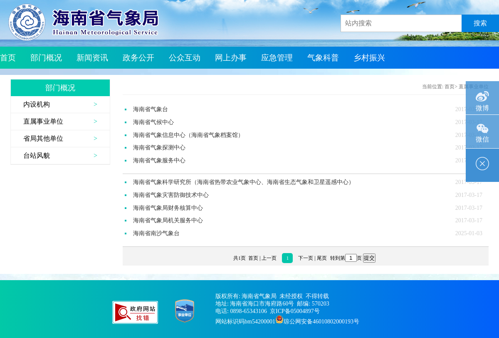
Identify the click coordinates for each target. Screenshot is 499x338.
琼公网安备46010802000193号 (321, 321)
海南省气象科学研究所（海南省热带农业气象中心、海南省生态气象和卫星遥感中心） (243, 182)
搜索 (480, 23)
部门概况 (46, 57)
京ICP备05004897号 (295, 311)
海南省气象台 (150, 109)
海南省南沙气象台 (156, 233)
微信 (482, 129)
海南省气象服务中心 (159, 160)
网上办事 (231, 57)
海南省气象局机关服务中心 (168, 220)
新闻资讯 (92, 57)
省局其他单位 (43, 138)
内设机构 (36, 104)
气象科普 (323, 57)
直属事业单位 (43, 121)
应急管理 (277, 57)
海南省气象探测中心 (159, 147)
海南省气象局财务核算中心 (168, 208)
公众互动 (184, 57)
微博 (482, 96)
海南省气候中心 (153, 122)
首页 (8, 57)
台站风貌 (36, 155)
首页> (451, 86)
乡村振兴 (369, 57)
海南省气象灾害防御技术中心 (171, 195)
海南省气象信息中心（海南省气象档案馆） (188, 135)
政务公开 (138, 57)
